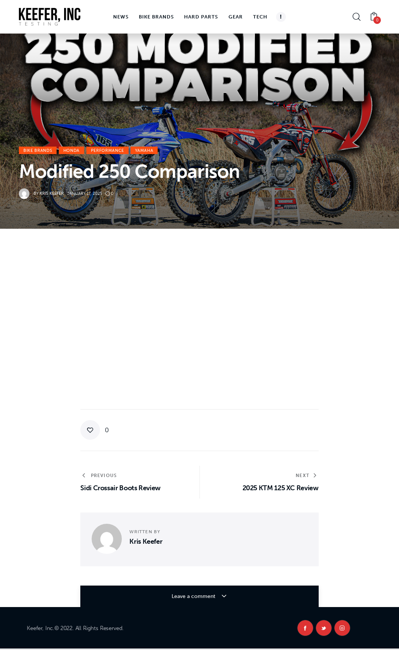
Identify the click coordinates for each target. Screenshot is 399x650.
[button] (94, 430)
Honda (71, 150)
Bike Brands (37, 150)
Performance (107, 150)
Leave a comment (194, 596)
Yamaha (144, 150)
